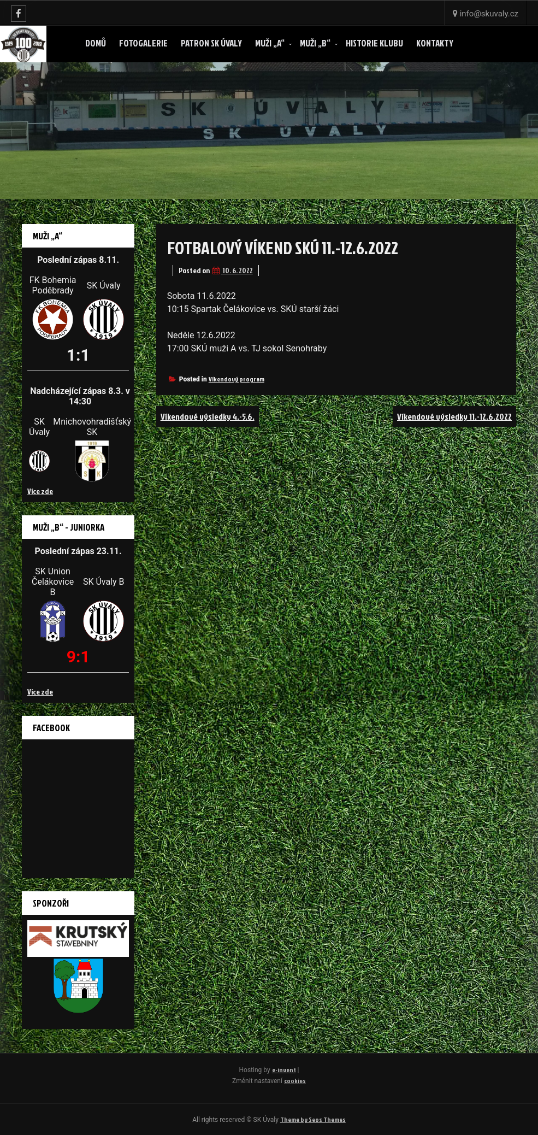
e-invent (284, 1069)
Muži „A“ (270, 43)
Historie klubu (374, 43)
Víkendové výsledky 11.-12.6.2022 (454, 416)
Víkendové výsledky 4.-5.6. (208, 416)
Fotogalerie (143, 43)
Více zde (40, 491)
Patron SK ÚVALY (211, 43)
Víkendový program (236, 379)
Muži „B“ (315, 43)
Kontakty (434, 43)
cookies (295, 1080)
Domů (95, 43)
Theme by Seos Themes (313, 1119)
